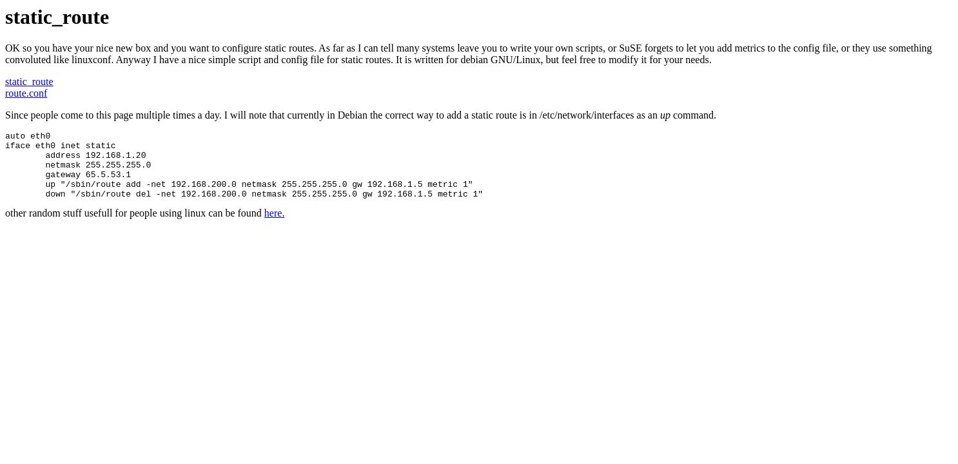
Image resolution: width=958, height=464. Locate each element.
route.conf (26, 93)
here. (274, 226)
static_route (29, 81)
